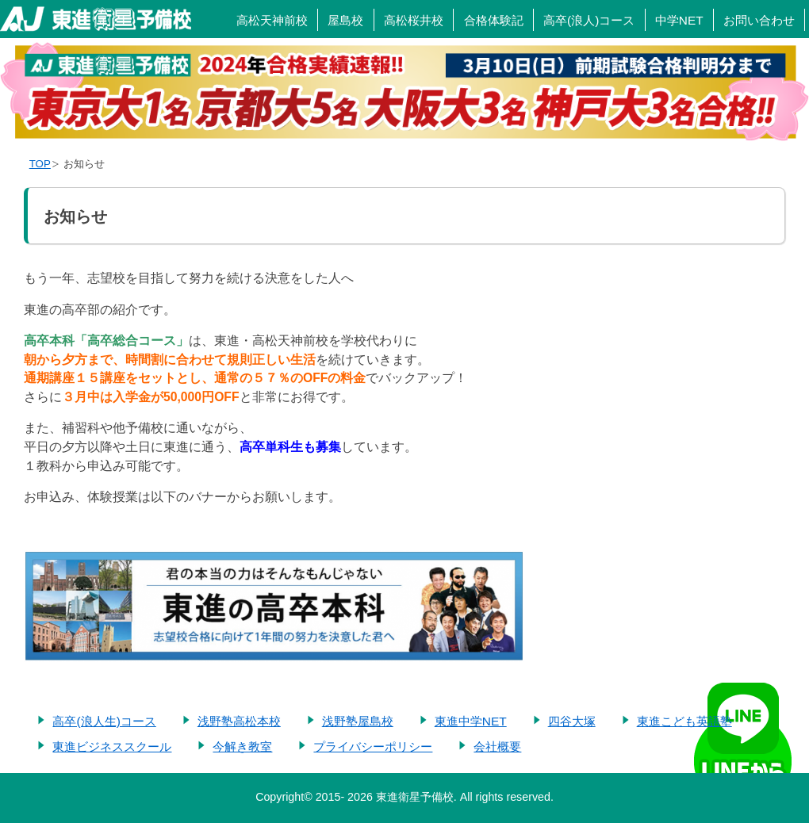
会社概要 (497, 745)
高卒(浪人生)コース (103, 720)
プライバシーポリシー (372, 745)
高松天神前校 (272, 20)
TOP (40, 164)
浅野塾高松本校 (239, 720)
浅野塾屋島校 (357, 720)
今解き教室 (242, 745)
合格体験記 (493, 20)
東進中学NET (471, 720)
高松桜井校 (413, 20)
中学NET (679, 20)
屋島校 (345, 20)
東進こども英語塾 (684, 720)
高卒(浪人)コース (589, 20)
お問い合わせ (759, 20)
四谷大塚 (572, 720)
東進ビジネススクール (111, 745)
